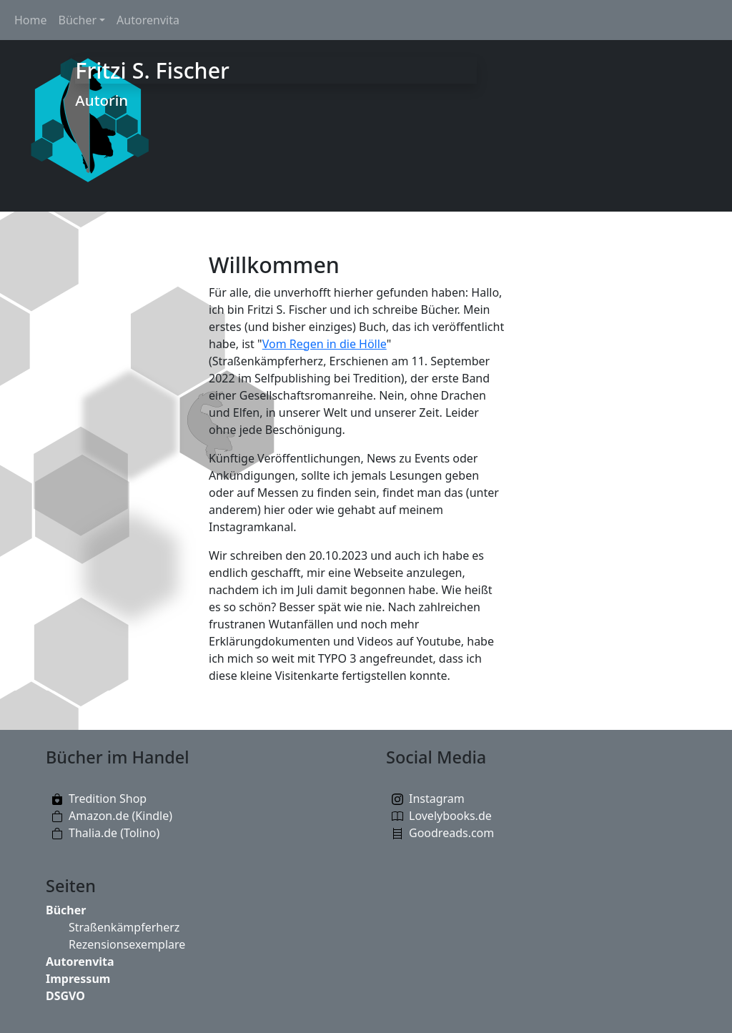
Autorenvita (148, 20)
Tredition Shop (108, 798)
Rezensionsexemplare (127, 944)
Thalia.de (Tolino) (114, 833)
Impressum (78, 979)
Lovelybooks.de (450, 816)
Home (30, 20)
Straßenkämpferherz (124, 927)
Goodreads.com (451, 833)
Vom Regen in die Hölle (324, 344)
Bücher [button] (78, 20)
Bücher (66, 910)
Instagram (437, 798)
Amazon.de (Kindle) (120, 816)
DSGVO (65, 996)
